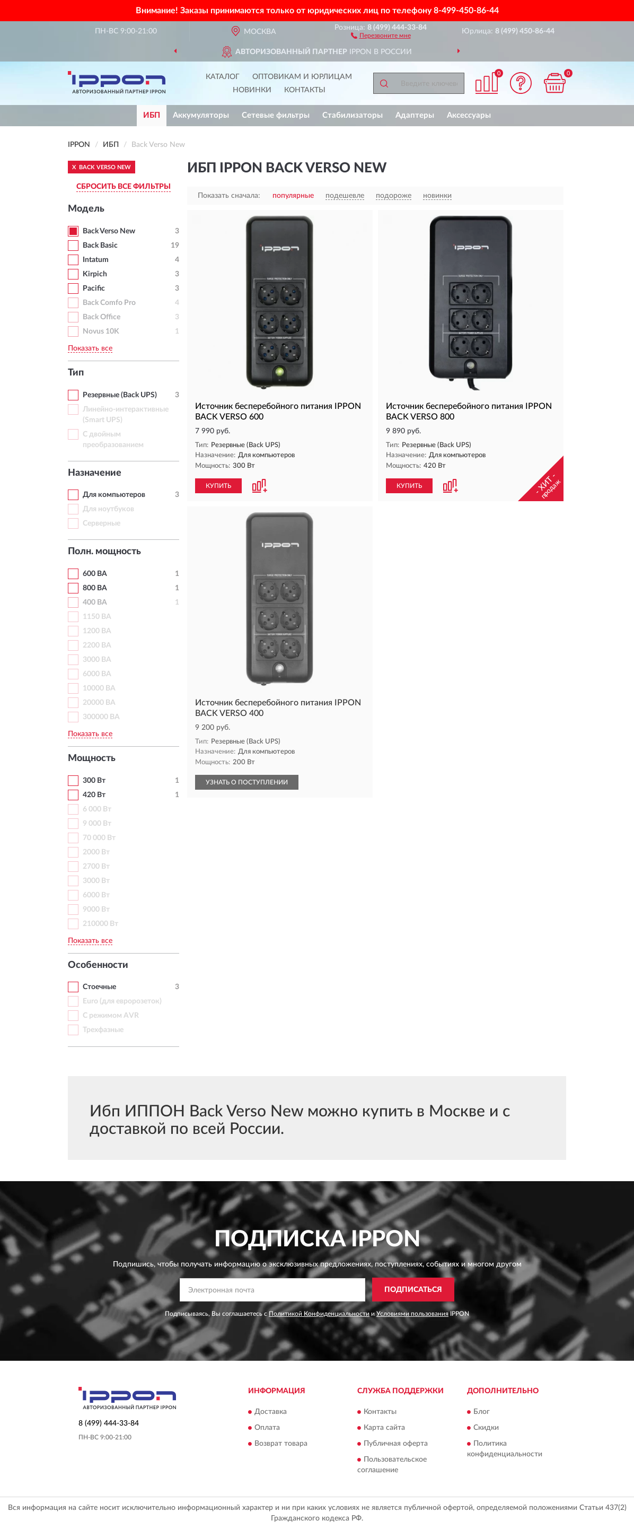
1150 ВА (97, 617)
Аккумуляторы (201, 115)
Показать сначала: (229, 195)
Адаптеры (414, 115)
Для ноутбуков (108, 509)
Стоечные (99, 987)
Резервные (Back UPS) (120, 395)
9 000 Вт (97, 823)
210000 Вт (100, 924)
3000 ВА (97, 659)
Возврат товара (280, 1443)
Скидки (486, 1427)
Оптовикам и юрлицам (302, 77)
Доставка (270, 1412)
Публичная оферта (396, 1443)
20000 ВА (99, 702)
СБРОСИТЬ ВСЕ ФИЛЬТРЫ (123, 186)
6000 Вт (96, 895)
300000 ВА (101, 717)
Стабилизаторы (352, 115)
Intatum (96, 260)
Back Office (101, 317)
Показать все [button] (90, 348)
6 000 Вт (97, 809)
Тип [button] (76, 373)
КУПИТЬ (218, 486)
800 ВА (95, 588)
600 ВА (95, 574)
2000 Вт (96, 852)
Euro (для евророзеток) (122, 1001)
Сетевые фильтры (276, 115)
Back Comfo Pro (109, 303)
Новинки (252, 90)
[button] (381, 35)
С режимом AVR (111, 1015)
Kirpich (95, 274)
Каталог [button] (223, 77)
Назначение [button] (94, 473)
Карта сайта (384, 1427)
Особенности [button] (98, 965)
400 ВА (95, 602)
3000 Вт (96, 881)
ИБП (151, 115)
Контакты (304, 90)
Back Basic (100, 245)
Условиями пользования (412, 1313)
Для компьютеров (114, 495)
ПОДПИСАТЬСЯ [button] (413, 1290)
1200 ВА (97, 631)
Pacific (94, 288)
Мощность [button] (92, 758)
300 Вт (94, 780)
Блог (481, 1412)
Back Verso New (109, 231)
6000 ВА (97, 674)
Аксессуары (469, 115)
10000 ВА (99, 688)
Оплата (267, 1427)
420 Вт (94, 795)
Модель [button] (86, 209)
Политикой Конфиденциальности (319, 1313)
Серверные (101, 523)
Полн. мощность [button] (104, 551)
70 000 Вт (99, 838)
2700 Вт (96, 866)
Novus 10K (101, 331)
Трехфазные (103, 1030)
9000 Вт (96, 909)
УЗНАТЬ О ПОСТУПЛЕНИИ (247, 782)
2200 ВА (97, 645)
